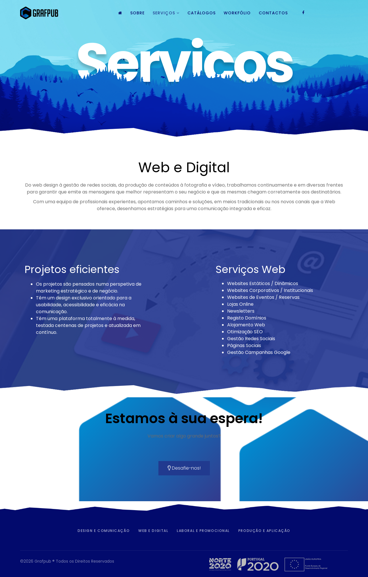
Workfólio (237, 13)
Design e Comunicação (104, 530)
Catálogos (201, 13)
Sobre (137, 13)
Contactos (273, 13)
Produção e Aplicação (264, 530)
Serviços (164, 13)
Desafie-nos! (184, 468)
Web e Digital (153, 530)
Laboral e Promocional (203, 530)
